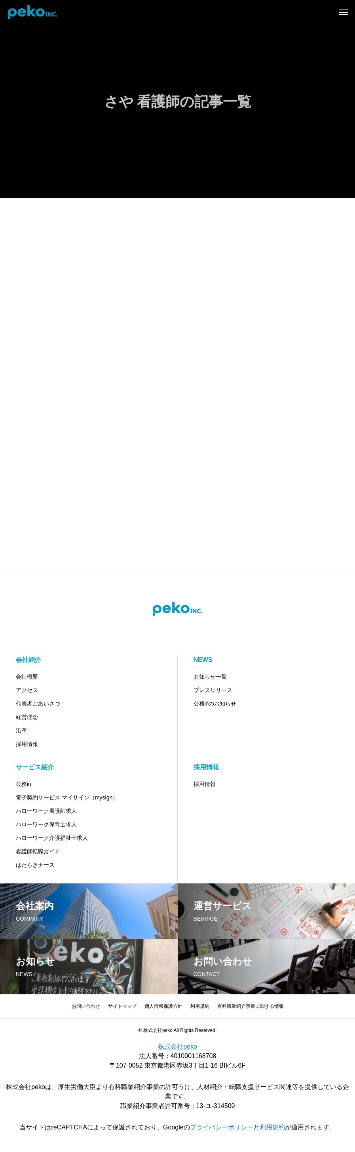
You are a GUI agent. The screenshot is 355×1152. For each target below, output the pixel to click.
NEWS (203, 659)
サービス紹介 (35, 767)
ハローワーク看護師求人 (46, 811)
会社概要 (27, 676)
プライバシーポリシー (221, 1127)
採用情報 (27, 744)
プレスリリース (213, 690)
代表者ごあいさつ (38, 703)
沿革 (21, 730)
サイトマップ (122, 1006)
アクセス (27, 690)
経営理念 (27, 717)
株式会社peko (177, 1046)
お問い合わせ (86, 1006)
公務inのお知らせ (215, 703)
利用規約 (199, 1006)
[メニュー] (343, 12)
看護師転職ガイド (38, 851)
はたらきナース (35, 865)
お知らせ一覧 (210, 676)
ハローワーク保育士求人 (46, 824)
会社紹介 (28, 659)
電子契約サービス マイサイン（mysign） (67, 797)
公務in (23, 784)
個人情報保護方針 (163, 1006)
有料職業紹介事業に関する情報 (250, 1006)
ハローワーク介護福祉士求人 (52, 838)
